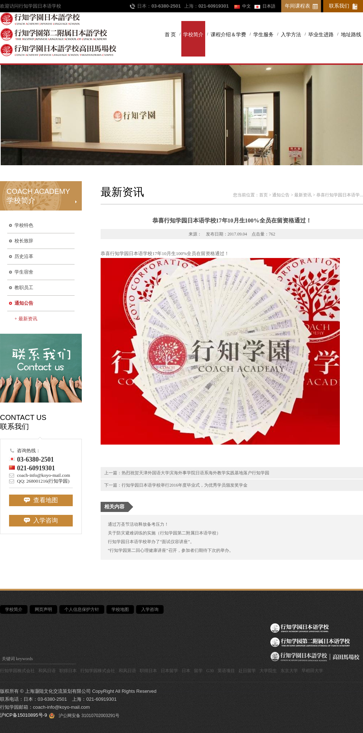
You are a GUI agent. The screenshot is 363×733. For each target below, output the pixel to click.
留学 (198, 670)
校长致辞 (23, 240)
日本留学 (169, 670)
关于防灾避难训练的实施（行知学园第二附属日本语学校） (164, 533)
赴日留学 (247, 670)
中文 (246, 6)
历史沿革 (23, 256)
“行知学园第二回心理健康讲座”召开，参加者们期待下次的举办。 (170, 550)
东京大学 (289, 670)
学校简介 (193, 34)
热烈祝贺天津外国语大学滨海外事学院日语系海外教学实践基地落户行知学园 (195, 472)
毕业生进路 (321, 34)
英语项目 (226, 670)
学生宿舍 (23, 272)
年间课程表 (297, 6)
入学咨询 (41, 520)
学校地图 (120, 609)
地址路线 (351, 34)
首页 (263, 194)
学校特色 (23, 225)
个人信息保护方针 (81, 609)
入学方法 (291, 34)
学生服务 (263, 34)
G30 (210, 670)
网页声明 (43, 609)
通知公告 (23, 303)
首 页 (170, 34)
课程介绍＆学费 (228, 34)
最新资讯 (303, 194)
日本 (186, 670)
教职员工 (23, 287)
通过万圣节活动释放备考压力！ (138, 524)
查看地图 (41, 500)
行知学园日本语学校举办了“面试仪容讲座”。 (151, 541)
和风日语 (47, 670)
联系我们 (339, 6)
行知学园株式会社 (17, 670)
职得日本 (68, 670)
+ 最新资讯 (25, 318)
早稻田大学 (312, 670)
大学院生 (268, 670)
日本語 (268, 6)
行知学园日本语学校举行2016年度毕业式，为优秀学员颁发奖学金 (185, 485)
